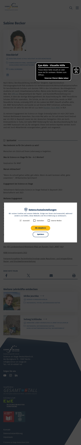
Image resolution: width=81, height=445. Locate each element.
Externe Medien (56, 221)
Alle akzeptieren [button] (40, 228)
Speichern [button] (40, 234)
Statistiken (40, 221)
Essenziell (26, 221)
